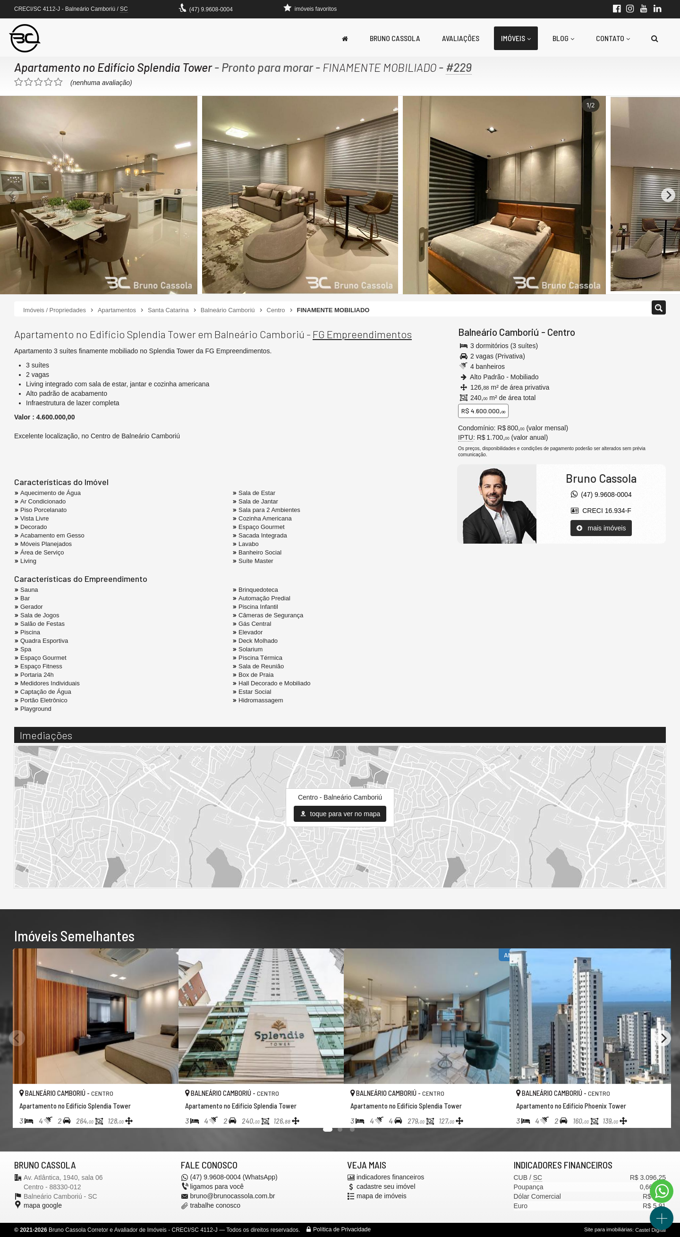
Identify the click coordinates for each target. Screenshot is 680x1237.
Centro (561, 332)
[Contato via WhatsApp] (661, 1191)
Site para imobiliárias (608, 1230)
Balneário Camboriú (498, 332)
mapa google (43, 1206)
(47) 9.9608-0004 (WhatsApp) (234, 1177)
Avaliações (460, 38)
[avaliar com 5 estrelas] (58, 82)
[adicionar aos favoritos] (161, 1113)
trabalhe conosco (215, 1206)
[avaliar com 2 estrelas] (28, 82)
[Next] (668, 195)
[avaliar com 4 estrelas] (48, 82)
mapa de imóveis (382, 1196)
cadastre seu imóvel (386, 1187)
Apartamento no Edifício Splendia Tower (113, 67)
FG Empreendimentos (362, 334)
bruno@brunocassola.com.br (232, 1196)
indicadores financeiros (390, 1177)
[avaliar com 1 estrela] (18, 82)
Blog (563, 38)
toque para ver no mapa (340, 814)
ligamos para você (217, 1187)
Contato (613, 38)
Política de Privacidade (342, 1230)
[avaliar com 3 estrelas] (38, 82)
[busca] (654, 38)
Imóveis (516, 38)
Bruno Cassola (395, 38)
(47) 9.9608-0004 (211, 9)
